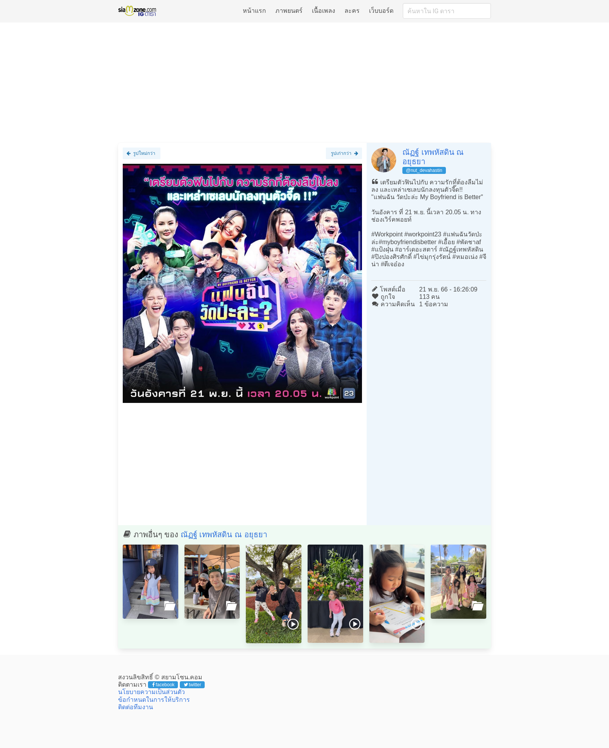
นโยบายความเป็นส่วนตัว (151, 692)
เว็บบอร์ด (381, 10)
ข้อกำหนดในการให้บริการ (154, 699)
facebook (163, 684)
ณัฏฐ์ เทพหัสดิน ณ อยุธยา (224, 534)
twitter (192, 684)
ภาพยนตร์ (289, 10)
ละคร (352, 10)
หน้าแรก (254, 10)
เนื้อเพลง (323, 10)
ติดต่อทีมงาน (135, 707)
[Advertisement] (304, 82)
